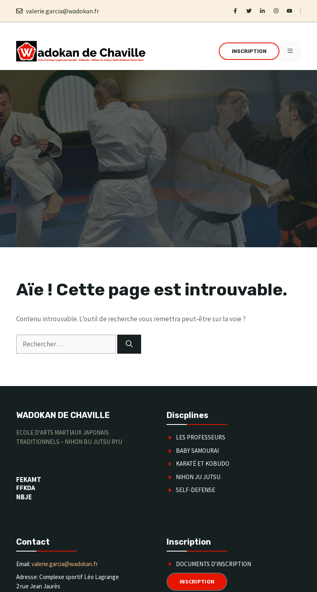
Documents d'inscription (213, 564)
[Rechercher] (129, 344)
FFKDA (25, 488)
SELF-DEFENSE (195, 490)
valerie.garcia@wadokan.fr (62, 11)
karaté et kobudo (202, 463)
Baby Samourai (197, 450)
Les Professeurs (200, 437)
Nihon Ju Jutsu (198, 477)
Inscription (249, 51)
